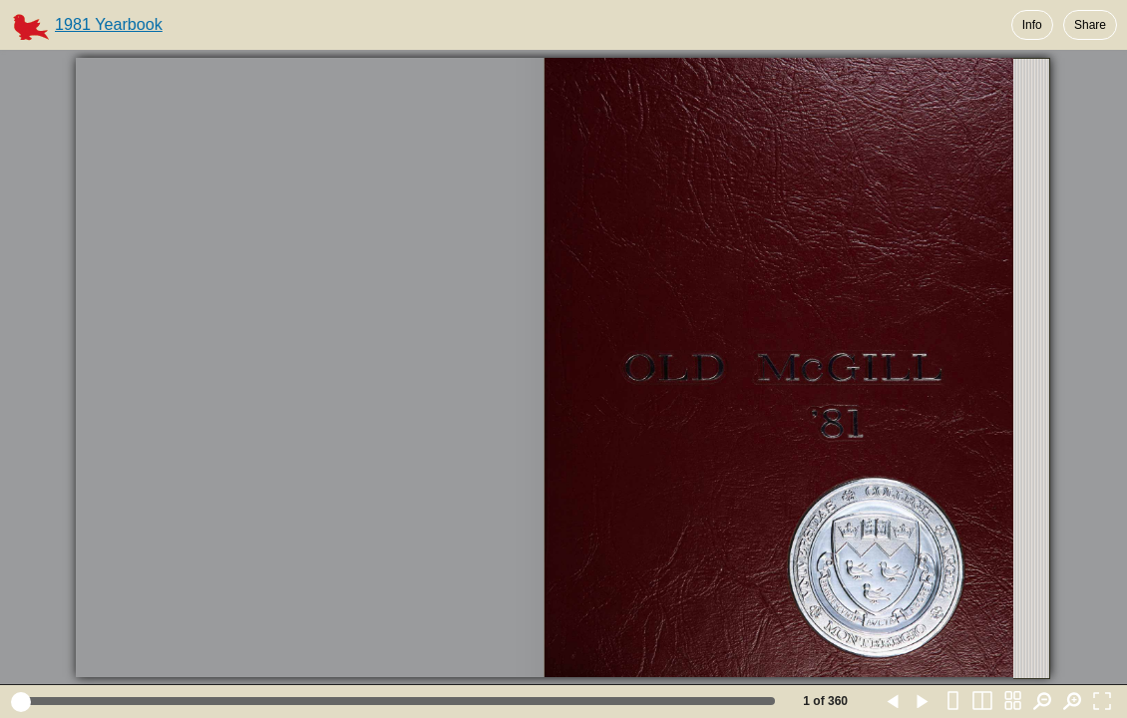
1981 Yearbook (109, 24)
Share (1090, 25)
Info (1032, 25)
